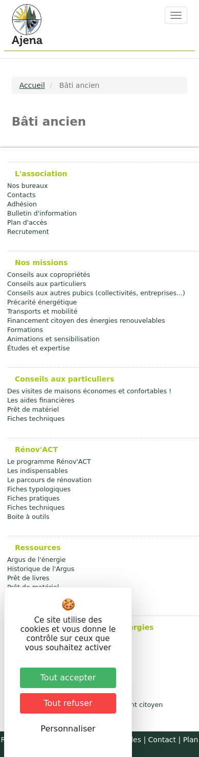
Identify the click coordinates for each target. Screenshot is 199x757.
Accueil (32, 85)
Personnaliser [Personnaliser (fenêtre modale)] (67, 729)
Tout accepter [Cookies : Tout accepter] (68, 677)
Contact (162, 740)
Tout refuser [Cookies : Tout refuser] (68, 703)
